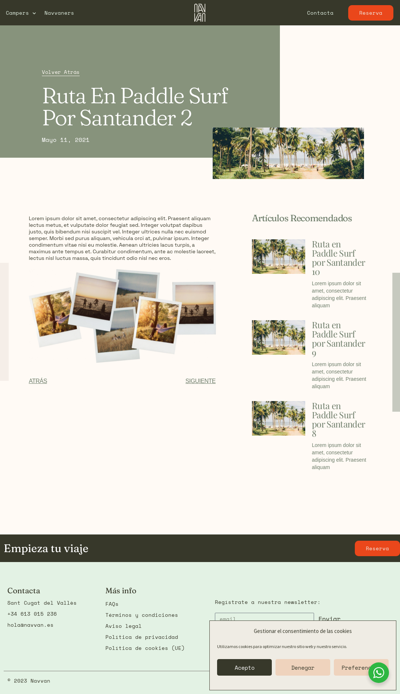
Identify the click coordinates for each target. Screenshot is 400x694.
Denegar (302, 667)
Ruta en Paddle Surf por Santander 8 (338, 419)
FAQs (112, 604)
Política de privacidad (141, 637)
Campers (21, 13)
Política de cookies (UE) (145, 648)
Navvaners (59, 13)
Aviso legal (123, 626)
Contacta (320, 13)
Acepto (245, 667)
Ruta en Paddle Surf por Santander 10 (338, 257)
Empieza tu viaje (46, 548)
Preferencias (361, 667)
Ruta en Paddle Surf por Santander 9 (338, 338)
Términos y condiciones (141, 615)
